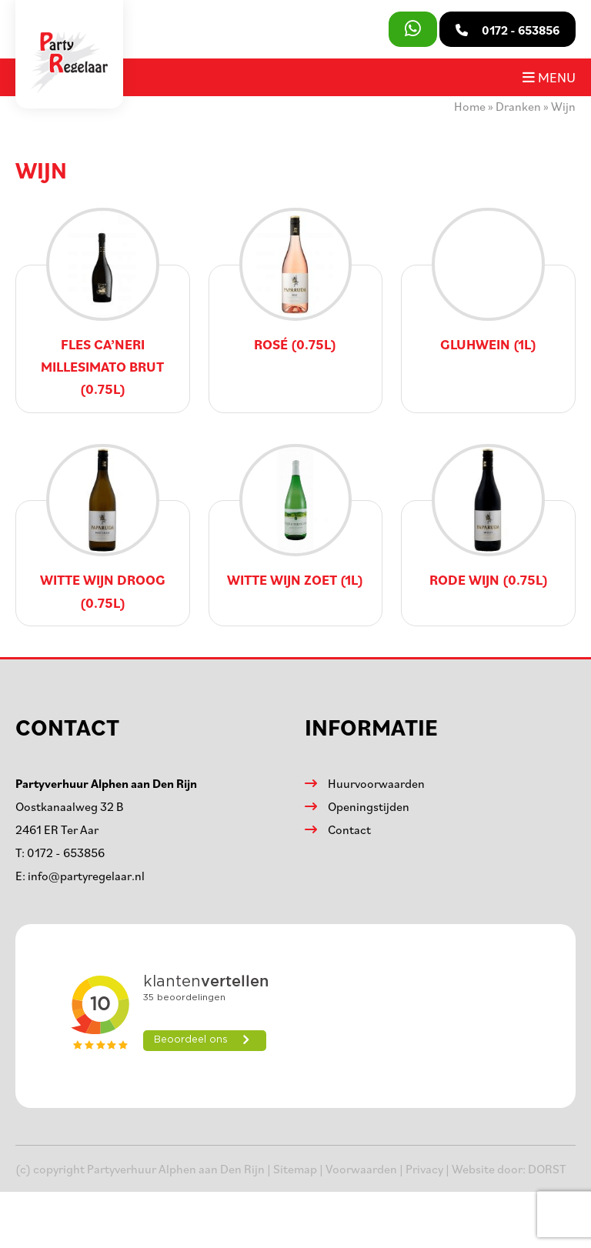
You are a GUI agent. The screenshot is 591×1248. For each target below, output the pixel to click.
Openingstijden (368, 806)
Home (470, 106)
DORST (547, 1168)
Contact (349, 829)
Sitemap (295, 1168)
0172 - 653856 (66, 852)
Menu (549, 76)
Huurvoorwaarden (376, 783)
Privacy (424, 1168)
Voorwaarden (361, 1168)
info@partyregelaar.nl (86, 875)
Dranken (518, 106)
